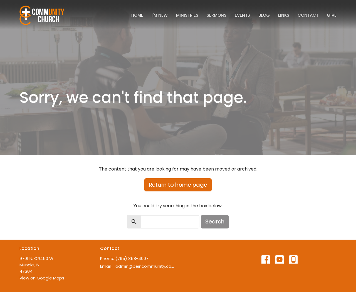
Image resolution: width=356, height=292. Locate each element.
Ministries (187, 15)
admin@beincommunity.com (145, 266)
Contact (308, 15)
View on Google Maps (41, 278)
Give (332, 15)
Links (283, 15)
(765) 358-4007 (132, 258)
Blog (264, 15)
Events (242, 15)
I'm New (160, 15)
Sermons (216, 15)
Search (214, 221)
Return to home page (178, 185)
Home (137, 15)
